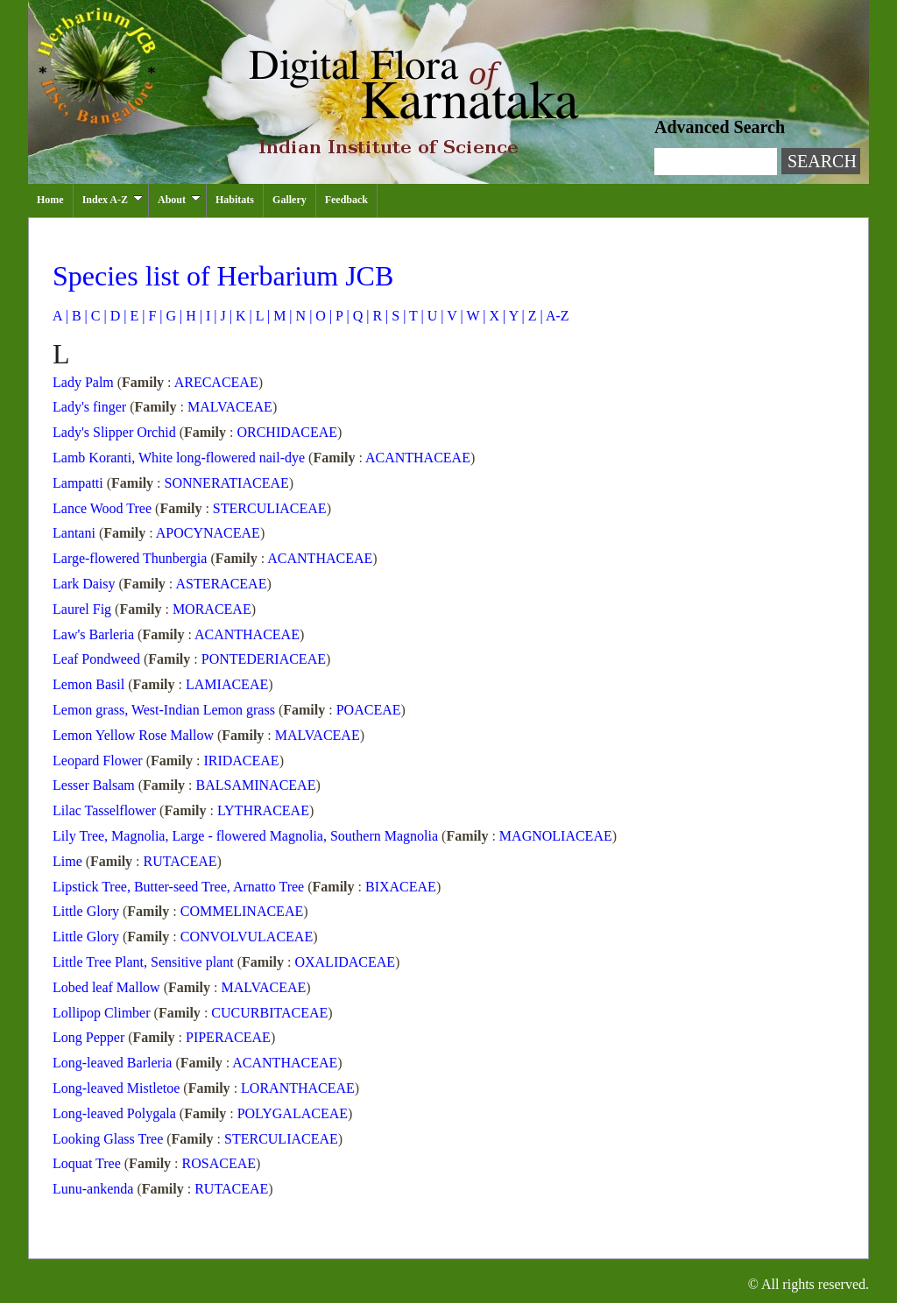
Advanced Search (719, 127)
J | (224, 315)
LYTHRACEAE (263, 810)
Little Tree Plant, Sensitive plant (145, 961)
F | (153, 315)
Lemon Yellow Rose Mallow (135, 735)
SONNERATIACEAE (227, 482)
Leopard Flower (99, 760)
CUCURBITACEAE (269, 1012)
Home (50, 200)
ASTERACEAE (220, 583)
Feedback (346, 200)
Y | (515, 315)
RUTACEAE (180, 861)
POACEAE (368, 709)
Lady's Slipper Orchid (116, 432)
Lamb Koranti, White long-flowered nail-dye (180, 457)
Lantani (76, 532)
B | (78, 315)
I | (209, 315)
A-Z (556, 315)
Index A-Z (112, 200)
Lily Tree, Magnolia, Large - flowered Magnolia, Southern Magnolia (247, 835)
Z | (534, 315)
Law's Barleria (95, 634)
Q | (360, 315)
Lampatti (80, 482)
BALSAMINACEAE (256, 785)
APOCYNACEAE (208, 532)
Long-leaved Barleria (114, 1062)
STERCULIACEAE (270, 508)
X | (495, 315)
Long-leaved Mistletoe (118, 1088)
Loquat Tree (88, 1163)
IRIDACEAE (241, 760)
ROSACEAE (219, 1163)
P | (341, 315)
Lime (69, 861)
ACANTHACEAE (417, 457)
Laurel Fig (84, 609)
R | (378, 315)
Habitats (234, 200)
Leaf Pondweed (98, 659)
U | (434, 315)
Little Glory (88, 911)
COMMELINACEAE (241, 911)
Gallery (289, 200)
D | (117, 315)
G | (172, 315)
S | (397, 315)
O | (322, 315)
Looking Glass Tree (109, 1138)
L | (261, 315)
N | (303, 315)
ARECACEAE (216, 382)
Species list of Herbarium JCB (223, 276)
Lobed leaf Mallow (108, 987)
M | (281, 315)
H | (192, 315)
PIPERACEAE (228, 1037)
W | (474, 315)
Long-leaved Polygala (116, 1113)
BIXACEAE (400, 886)
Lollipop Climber (103, 1012)
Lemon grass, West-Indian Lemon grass (166, 709)
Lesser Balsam (95, 785)
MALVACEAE (229, 406)
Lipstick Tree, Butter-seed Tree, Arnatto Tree (180, 886)
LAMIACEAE (227, 684)
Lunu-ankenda (95, 1188)
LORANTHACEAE (298, 1088)
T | (414, 315)
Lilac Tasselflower (106, 810)
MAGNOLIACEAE (555, 835)
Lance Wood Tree (104, 508)
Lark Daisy (86, 583)
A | (60, 315)
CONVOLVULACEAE (246, 936)
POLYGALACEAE (292, 1113)
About (179, 200)
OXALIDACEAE (344, 961)
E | (135, 315)
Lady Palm (85, 382)
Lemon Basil (90, 684)
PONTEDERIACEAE (263, 659)
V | (453, 315)
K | (242, 315)
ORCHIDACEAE (287, 432)
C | (97, 315)
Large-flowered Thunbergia (131, 558)
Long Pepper (90, 1037)
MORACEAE (212, 609)
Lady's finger (91, 406)
